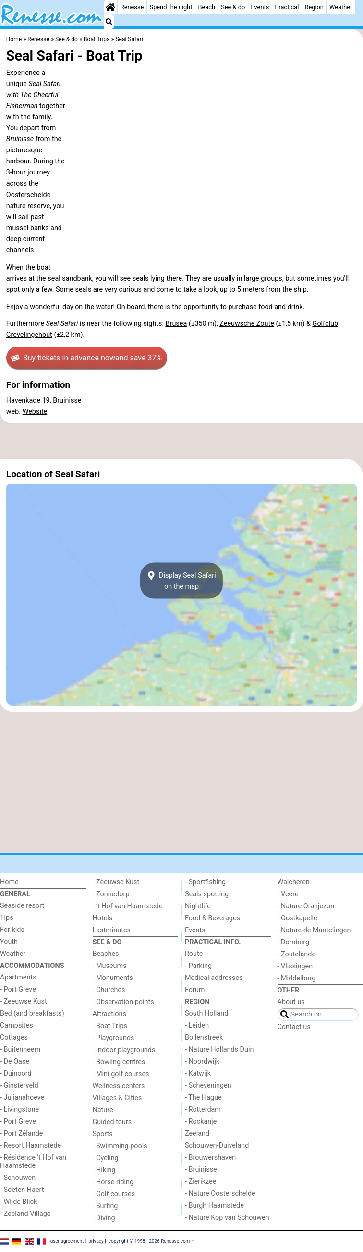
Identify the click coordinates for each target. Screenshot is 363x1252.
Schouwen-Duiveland (217, 1145)
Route (194, 954)
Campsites (16, 1025)
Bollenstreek (204, 1037)
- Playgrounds (113, 1038)
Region (314, 7)
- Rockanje (201, 1121)
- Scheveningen (208, 1085)
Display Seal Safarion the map (181, 580)
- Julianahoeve (22, 1097)
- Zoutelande (297, 954)
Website (35, 412)
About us (291, 1002)
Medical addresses (214, 978)
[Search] (109, 21)
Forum (195, 990)
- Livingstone (19, 1109)
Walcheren (294, 882)
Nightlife (198, 906)
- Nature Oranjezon (306, 906)
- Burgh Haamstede (214, 1206)
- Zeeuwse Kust (23, 1001)
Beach (206, 7)
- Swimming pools (120, 1146)
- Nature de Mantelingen (314, 930)
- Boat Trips (110, 1026)
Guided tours (112, 1122)
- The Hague (203, 1097)
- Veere (288, 894)
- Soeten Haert (22, 1190)
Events (260, 7)
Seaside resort (22, 906)
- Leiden (197, 1025)
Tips (6, 918)
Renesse (132, 7)
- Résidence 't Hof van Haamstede (33, 1161)
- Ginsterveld (19, 1085)
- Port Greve (18, 989)
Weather (340, 7)
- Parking (198, 966)
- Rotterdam (203, 1109)
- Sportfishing (205, 882)
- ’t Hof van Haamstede (128, 906)
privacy (96, 1240)
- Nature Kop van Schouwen (227, 1218)
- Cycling (106, 1158)
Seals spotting (207, 894)
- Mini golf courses (121, 1074)
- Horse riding (113, 1182)
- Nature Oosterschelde (220, 1194)
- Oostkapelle (297, 918)
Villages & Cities (117, 1098)
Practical (287, 7)
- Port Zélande (21, 1133)
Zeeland (197, 1133)
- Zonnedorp (111, 894)
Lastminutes (112, 930)
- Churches (109, 990)
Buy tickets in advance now (86, 358)
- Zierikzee (200, 1182)
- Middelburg (297, 978)
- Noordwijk (202, 1061)
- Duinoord (16, 1073)
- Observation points (123, 1002)
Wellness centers (119, 1086)
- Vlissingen (295, 966)
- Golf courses (114, 1194)
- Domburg (294, 942)
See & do (233, 7)
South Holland (206, 1013)
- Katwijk (198, 1073)
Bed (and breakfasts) (32, 1013)
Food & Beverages (212, 918)
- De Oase (14, 1061)
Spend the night (171, 7)
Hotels (103, 918)
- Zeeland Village (25, 1214)
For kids (12, 930)
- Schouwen (18, 1178)
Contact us (294, 1027)
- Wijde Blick (18, 1202)
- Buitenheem (20, 1049)
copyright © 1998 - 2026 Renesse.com (149, 1240)
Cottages (14, 1037)
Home (9, 882)
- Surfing (105, 1206)
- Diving (104, 1218)
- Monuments (113, 978)
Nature (103, 1110)
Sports (103, 1134)
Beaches (106, 954)
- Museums (110, 966)
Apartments (18, 977)
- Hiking (104, 1170)
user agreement (67, 1240)
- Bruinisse (201, 1169)
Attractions (109, 1014)
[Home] (110, 7)
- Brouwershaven (210, 1157)
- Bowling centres (119, 1062)
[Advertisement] (181, 441)
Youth (9, 942)
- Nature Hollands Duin (219, 1049)
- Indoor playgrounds (124, 1050)
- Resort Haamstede (30, 1145)
